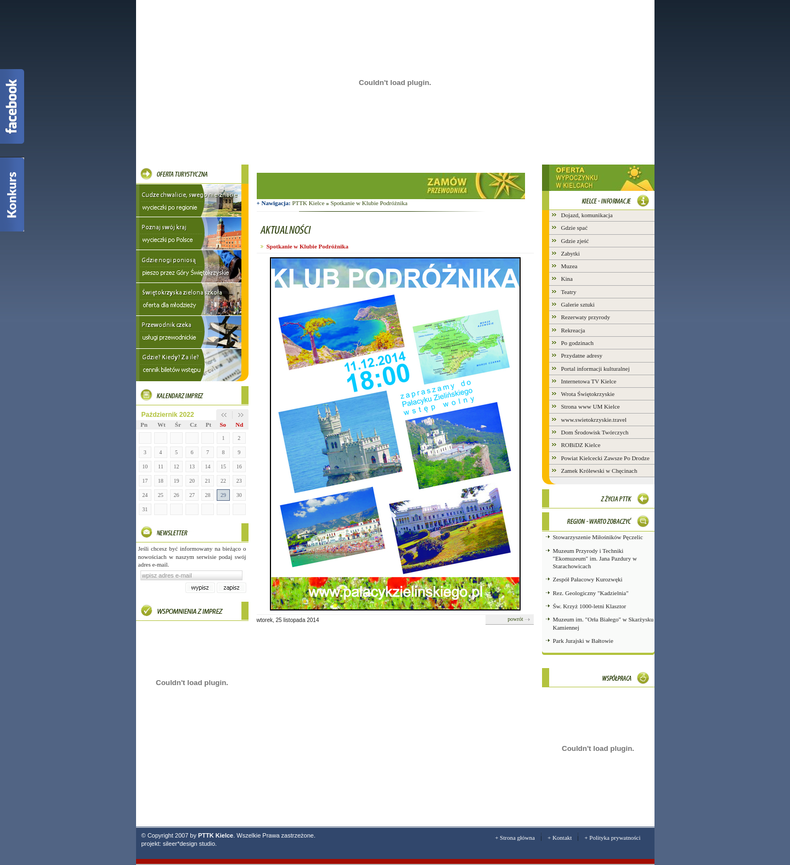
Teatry (569, 292)
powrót (515, 619)
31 (145, 509)
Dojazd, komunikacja (587, 215)
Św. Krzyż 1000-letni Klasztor (590, 606)
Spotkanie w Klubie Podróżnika (368, 203)
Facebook (12, 106)
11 (160, 466)
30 (239, 495)
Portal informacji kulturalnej (595, 368)
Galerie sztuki (578, 304)
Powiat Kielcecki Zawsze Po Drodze (605, 458)
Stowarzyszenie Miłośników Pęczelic (598, 537)
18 (160, 481)
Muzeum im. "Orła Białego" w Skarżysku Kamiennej (603, 623)
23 (239, 481)
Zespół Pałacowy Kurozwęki (588, 579)
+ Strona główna (515, 837)
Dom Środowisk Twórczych (595, 432)
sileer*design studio (189, 843)
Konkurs (12, 194)
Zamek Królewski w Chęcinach (599, 470)
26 (176, 495)
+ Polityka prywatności (612, 837)
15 (223, 466)
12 (176, 466)
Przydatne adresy (581, 355)
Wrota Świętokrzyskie (588, 394)
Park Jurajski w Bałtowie (583, 640)
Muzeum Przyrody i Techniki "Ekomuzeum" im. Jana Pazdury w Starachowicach (595, 558)
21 (208, 481)
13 (192, 466)
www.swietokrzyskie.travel (594, 419)
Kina (567, 278)
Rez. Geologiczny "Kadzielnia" (591, 593)
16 (239, 466)
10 (145, 466)
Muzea (569, 266)
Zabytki (570, 253)
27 (192, 495)
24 (145, 495)
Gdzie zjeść (575, 241)
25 (160, 495)
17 (145, 481)
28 (208, 495)
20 (192, 481)
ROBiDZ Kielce (581, 445)
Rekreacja (573, 330)
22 (223, 481)
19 (176, 481)
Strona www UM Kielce (590, 406)
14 (208, 466)
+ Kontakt (560, 837)
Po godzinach (577, 343)
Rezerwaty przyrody (586, 317)
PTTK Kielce (311, 203)
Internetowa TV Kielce (589, 381)
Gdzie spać (574, 227)
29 (223, 495)
